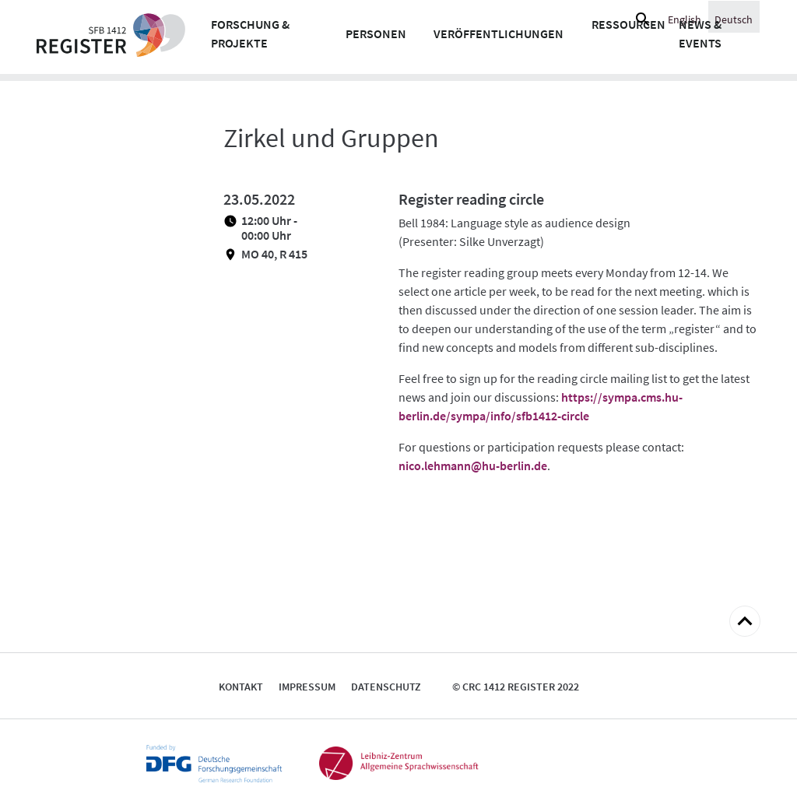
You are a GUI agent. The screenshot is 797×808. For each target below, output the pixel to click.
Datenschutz (386, 687)
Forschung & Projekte (250, 33)
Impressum (307, 687)
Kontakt (241, 687)
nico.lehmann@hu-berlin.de (472, 465)
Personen (376, 33)
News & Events (700, 33)
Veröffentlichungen (499, 33)
